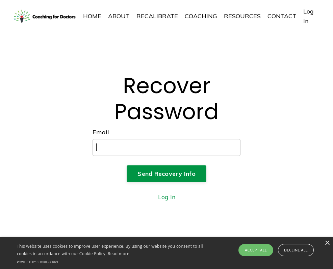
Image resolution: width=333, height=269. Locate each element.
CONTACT (282, 16)
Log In (166, 197)
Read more (118, 254)
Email (101, 132)
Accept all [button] (256, 249)
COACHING (201, 16)
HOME (92, 16)
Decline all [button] (296, 249)
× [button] (327, 243)
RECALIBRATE (157, 16)
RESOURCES (242, 16)
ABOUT (119, 16)
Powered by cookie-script (37, 262)
